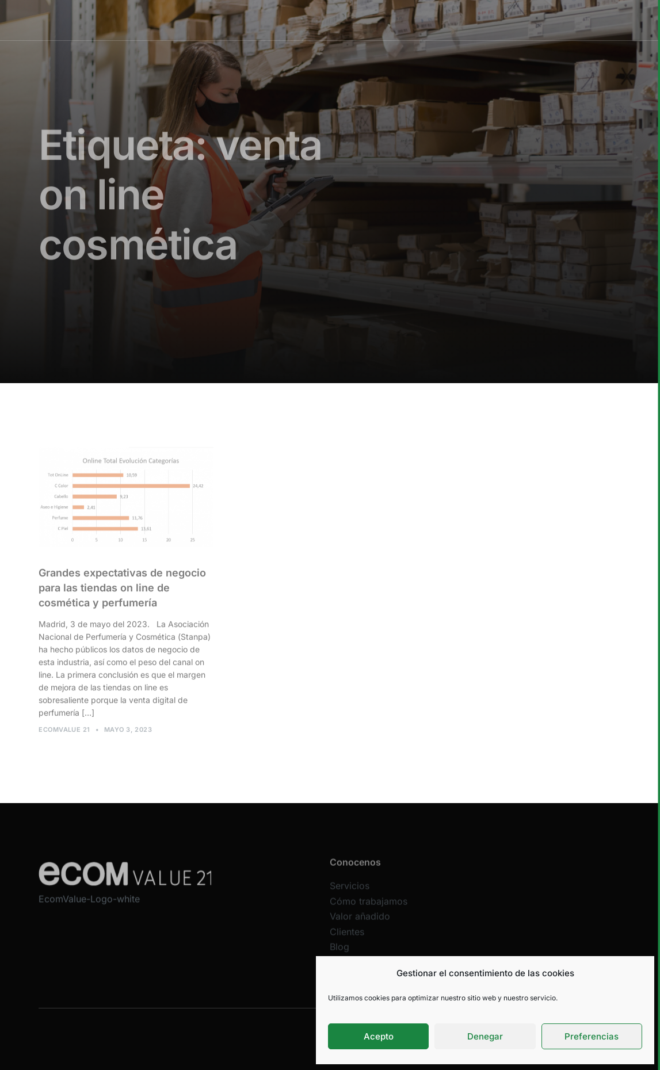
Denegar (485, 1036)
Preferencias (591, 1036)
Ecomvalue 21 (64, 733)
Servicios (252, 20)
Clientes (437, 20)
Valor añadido (384, 20)
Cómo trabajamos (314, 20)
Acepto (379, 1036)
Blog (339, 954)
